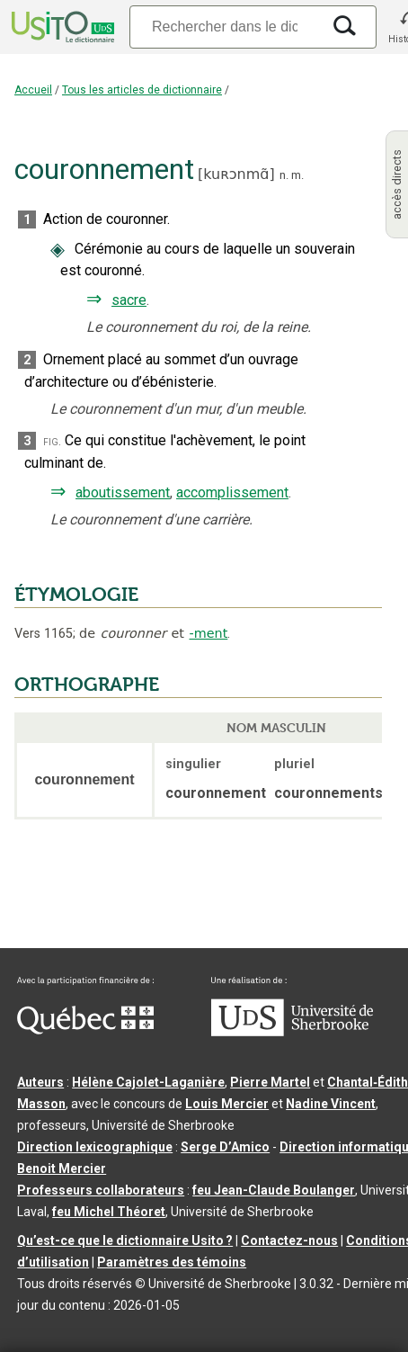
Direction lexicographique (95, 1147)
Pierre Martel (270, 1082)
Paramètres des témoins (171, 1262)
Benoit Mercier (61, 1168)
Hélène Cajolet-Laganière (148, 1082)
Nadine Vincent (331, 1104)
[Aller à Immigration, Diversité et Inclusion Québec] (85, 1030)
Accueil (33, 90)
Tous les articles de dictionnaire (142, 90)
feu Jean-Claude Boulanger (273, 1190)
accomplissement (232, 492)
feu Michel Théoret (108, 1211)
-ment (209, 633)
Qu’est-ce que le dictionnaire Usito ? (125, 1240)
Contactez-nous (289, 1240)
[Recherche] (224, 26)
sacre (128, 300)
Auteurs (40, 1082)
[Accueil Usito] (61, 27)
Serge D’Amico (225, 1147)
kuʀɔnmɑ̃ (236, 174)
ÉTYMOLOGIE (76, 594)
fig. (52, 441)
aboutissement (122, 492)
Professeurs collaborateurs (100, 1190)
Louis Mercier (227, 1104)
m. (297, 175)
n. (283, 175)
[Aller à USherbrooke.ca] (292, 1032)
